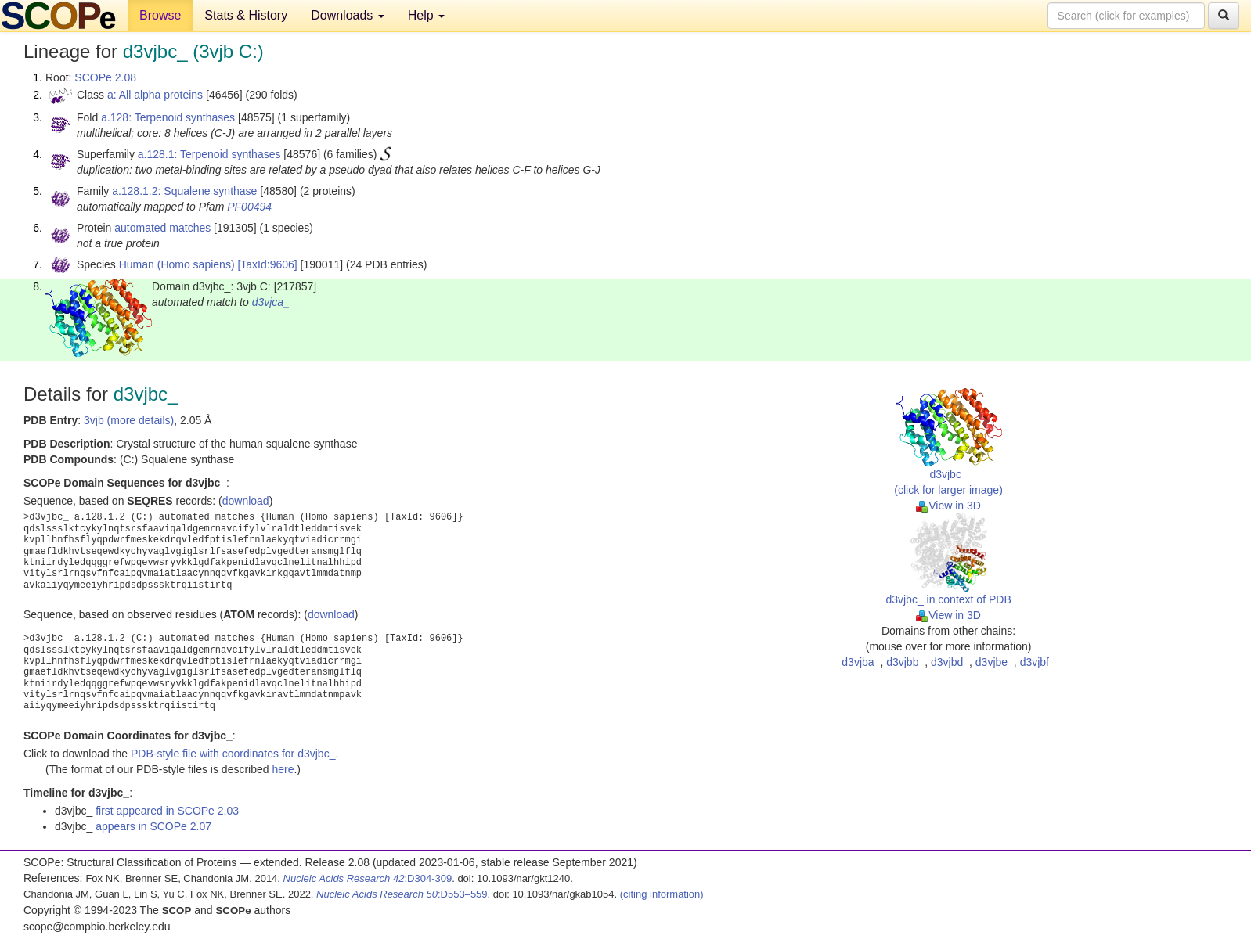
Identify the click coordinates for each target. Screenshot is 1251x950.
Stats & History (245, 15)
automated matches (162, 227)
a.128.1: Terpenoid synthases (209, 154)
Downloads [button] (347, 15)
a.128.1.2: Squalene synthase (184, 191)
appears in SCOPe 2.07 (153, 826)
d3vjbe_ (994, 662)
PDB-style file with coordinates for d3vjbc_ (233, 753)
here (283, 769)
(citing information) (662, 894)
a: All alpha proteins (155, 94)
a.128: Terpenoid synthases (168, 117)
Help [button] (426, 15)
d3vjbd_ (950, 662)
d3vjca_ (271, 302)
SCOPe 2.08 (105, 77)
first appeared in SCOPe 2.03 (167, 810)
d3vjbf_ (1037, 662)
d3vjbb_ (905, 662)
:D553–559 (402, 894)
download (245, 501)
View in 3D (948, 505)
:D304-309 (367, 878)
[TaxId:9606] (267, 264)
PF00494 (249, 206)
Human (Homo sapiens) (177, 264)
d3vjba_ (861, 662)
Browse (160, 15)
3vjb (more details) (129, 420)
